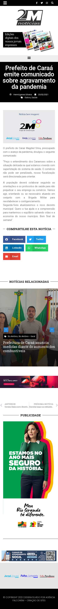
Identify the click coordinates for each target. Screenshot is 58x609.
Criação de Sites (36, 600)
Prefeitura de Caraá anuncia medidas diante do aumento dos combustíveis (29, 346)
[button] (52, 3)
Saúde (34, 97)
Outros (28, 97)
